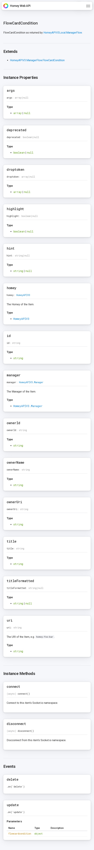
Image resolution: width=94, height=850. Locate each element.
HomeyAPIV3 (23, 295)
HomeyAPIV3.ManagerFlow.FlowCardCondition (37, 60)
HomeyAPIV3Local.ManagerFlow (62, 32)
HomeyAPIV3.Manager (31, 382)
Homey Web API (20, 6)
